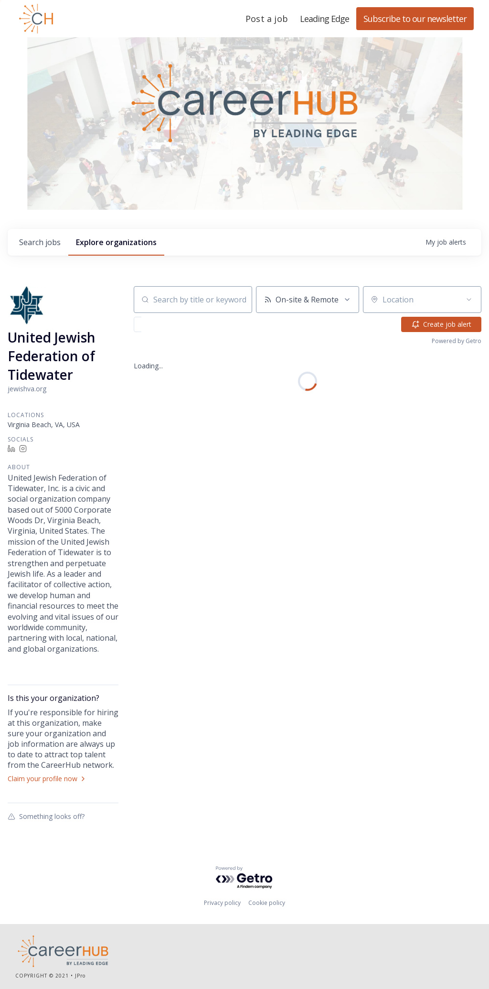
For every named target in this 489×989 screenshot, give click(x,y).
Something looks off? (46, 816)
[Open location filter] (468, 299)
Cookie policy (266, 903)
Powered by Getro (456, 341)
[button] (165, 324)
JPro (80, 975)
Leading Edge (82, 18)
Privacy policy (222, 903)
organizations (116, 242)
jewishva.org (27, 389)
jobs (40, 242)
